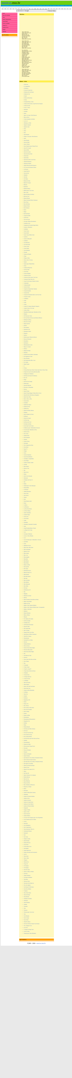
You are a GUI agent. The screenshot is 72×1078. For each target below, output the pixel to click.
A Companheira (27, 86)
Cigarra (25, 261)
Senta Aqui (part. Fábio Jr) (29, 829)
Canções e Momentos (28, 227)
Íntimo (25, 483)
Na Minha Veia (27, 622)
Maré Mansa (26, 560)
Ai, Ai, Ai (26, 121)
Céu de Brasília (27, 250)
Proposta (25, 751)
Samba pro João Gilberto (28, 804)
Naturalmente (26, 638)
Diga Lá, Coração (27, 346)
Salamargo (26, 794)
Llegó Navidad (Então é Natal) (30, 528)
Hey (24, 470)
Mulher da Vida (27, 603)
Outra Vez (26, 694)
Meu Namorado (27, 584)
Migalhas (25, 593)
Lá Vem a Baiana (27, 510)
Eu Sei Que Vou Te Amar (29, 425)
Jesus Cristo (26, 493)
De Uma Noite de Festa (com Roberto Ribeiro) (33, 317)
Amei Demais (26, 134)
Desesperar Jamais (27, 331)
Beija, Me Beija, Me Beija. (29, 194)
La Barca (25, 505)
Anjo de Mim (26, 149)
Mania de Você (27, 551)
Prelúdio (25, 740)
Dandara (25, 313)
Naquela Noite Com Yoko (29, 632)
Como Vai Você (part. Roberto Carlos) (31, 281)
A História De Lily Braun (29, 92)
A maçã (25, 95)
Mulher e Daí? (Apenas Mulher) (30, 605)
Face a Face (26, 433)
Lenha (25, 520)
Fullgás (25, 450)
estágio (4, 29)
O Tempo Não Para (27, 676)
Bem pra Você (26, 196)
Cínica (25, 265)
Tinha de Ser (26, 861)
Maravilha (26, 559)
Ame (25, 132)
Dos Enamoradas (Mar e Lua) (29, 360)
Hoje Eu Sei (26, 472)
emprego (4, 31)
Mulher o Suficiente (28, 609)
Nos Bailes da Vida (27, 655)
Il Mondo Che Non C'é (28, 479)
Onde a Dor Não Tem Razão (29, 686)
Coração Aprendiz (27, 290)
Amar (25, 130)
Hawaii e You (26, 468)
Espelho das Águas (27, 404)
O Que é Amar (26, 667)
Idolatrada (26, 477)
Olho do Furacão (27, 682)
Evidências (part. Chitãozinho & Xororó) (32, 427)
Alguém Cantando (27, 124)
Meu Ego (25, 578)
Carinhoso (26, 240)
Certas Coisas (26, 246)
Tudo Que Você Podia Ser (29, 883)
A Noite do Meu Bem (28, 97)
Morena (25, 597)
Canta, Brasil (26, 232)
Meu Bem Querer (27, 576)
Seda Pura (26, 823)
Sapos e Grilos (26, 811)
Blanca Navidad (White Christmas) (30, 200)
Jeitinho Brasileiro (27, 491)
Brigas (25, 211)
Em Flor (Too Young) (28, 381)
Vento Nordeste (27, 902)
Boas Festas (26, 202)
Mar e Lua (26, 555)
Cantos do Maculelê (28, 238)
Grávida (25, 464)
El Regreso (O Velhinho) (28, 373)
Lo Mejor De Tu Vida (28, 530)
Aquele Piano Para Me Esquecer (30, 165)
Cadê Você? (26, 217)
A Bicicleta (26, 84)
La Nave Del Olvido (28, 508)
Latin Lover (26, 516)
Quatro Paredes (27, 755)
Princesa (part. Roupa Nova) (29, 746)
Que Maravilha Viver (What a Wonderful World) (33, 761)
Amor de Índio (27, 142)
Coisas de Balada (27, 273)
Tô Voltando (26, 865)
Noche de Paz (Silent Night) (29, 647)
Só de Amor (26, 844)
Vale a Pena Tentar (27, 892)
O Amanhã (26, 665)
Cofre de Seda (26, 269)
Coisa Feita (26, 271)
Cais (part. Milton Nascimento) (30, 221)
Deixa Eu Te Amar (27, 321)
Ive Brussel (26, 489)
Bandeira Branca (27, 188)
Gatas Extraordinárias (28, 456)
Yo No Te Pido (27, 931)
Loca (25, 532)
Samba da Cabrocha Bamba (29, 796)
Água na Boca (26, 117)
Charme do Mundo (27, 254)
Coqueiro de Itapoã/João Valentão (30, 288)
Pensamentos (26, 717)
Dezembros (26, 341)
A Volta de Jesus (27, 105)
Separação (26, 833)
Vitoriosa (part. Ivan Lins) (29, 912)
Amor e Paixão (27, 144)
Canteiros (26, 236)
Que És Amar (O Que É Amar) (30, 759)
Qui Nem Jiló (26, 773)
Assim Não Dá (27, 171)
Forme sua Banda (6, 23)
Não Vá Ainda (26, 630)
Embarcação (26, 383)
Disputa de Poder (27, 350)
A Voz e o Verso (27, 107)
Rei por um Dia (27, 782)
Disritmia (25, 352)
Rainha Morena (27, 777)
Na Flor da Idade (27, 620)
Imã (24, 481)
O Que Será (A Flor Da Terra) (29, 670)
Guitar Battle (5, 21)
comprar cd (5, 25)
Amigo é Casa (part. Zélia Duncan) (30, 136)
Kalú (25, 499)
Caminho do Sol (27, 223)
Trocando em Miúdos (28, 877)
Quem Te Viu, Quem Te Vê (29, 769)
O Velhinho (26, 680)
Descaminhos (26, 327)
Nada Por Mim (27, 626)
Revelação (26, 790)
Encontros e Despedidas (28, 387)
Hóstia (25, 474)
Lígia (25, 526)
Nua (24, 663)
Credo (25, 302)
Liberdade (26, 522)
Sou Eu (25, 854)
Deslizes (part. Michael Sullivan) (30, 337)
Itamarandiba (26, 487)
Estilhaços (26, 416)
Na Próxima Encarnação (28, 624)
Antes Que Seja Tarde (28, 153)
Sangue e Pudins (27, 809)
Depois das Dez (27, 323)
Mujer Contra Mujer (28, 601)
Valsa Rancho (26, 896)
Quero (25, 771)
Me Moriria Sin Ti (27, 570)
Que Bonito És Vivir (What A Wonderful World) (33, 757)
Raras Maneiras (27, 780)
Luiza (25, 543)
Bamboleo (26, 186)
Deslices (25, 335)
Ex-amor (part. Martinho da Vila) (30, 429)
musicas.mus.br (41, 943)
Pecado (25, 713)
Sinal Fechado (26, 840)
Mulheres (25, 611)
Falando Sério (26, 435)
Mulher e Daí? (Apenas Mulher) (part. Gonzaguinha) (34, 607)
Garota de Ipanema (27, 454)
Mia (24, 591)
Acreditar (25, 111)
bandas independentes (7, 19)
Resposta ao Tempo (27, 786)
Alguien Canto (26, 126)
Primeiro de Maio (27, 744)
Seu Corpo (26, 836)
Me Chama (26, 568)
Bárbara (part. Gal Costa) (29, 190)
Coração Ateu (26, 292)
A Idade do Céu (27, 94)
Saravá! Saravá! (27, 813)
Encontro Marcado (27, 385)
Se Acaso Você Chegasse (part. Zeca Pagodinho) (33, 817)
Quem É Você (26, 767)
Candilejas (26, 229)
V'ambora (26, 890)
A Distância (26, 88)
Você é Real (26, 919)
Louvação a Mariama (28, 533)
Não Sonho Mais (27, 628)
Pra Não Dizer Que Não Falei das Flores (31, 738)
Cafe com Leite (27, 219)
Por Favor (26, 730)
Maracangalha (26, 557)
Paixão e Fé (26, 703)
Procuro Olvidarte (27, 750)
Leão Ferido (26, 518)
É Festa (25, 368)
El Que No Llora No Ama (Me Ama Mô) (32, 371)
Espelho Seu (26, 408)
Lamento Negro (27, 514)
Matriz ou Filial (27, 564)
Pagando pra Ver (27, 699)
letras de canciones (6, 15)
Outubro (25, 696)
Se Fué (25, 821)
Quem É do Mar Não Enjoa (29, 765)
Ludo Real (26, 541)
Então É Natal (26, 391)
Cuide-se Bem (26, 310)
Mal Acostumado (27, 549)
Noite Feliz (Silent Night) (29, 651)
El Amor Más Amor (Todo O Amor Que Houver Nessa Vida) (35, 369)
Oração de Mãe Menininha (29, 690)
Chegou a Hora (27, 258)
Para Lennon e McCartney (29, 707)
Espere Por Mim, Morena (29, 410)
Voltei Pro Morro (27, 921)
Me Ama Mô (26, 566)
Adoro (25, 113)
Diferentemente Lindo (28, 344)
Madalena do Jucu (27, 545)
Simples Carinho (27, 838)
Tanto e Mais (26, 858)
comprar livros (5, 27)
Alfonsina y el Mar (27, 122)
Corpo (25, 300)
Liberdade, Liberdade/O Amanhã (30, 524)
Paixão (25, 701)
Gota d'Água (26, 460)
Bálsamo (25, 184)
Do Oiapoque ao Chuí (28, 356)
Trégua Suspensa (27, 875)
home (4, 13)
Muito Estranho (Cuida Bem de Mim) (31, 599)
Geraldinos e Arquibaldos (29, 458)
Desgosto (25, 333)
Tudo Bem (26, 879)
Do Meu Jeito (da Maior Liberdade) (31, 354)
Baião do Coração (27, 182)
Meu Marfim (26, 582)
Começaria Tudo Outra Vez (29, 279)
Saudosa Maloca (27, 815)
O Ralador (26, 672)
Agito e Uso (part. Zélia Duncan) (30, 115)
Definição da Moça (27, 319)
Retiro (25, 788)
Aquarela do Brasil (27, 163)
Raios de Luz (26, 778)
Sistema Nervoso (27, 842)
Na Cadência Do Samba (28, 618)
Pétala (25, 724)
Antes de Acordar (27, 151)
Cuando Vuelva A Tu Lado (29, 308)
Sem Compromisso (27, 827)
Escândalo (26, 402)
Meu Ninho (26, 586)
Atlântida (25, 175)
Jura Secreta (26, 495)
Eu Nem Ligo (26, 420)
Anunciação (26, 155)
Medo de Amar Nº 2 (28, 572)
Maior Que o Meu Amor (28, 547)
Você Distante (26, 915)
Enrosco (25, 389)
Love (25, 537)
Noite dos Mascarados (28, 649)
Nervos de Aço (27, 645)
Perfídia (25, 723)
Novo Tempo (26, 661)
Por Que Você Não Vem (28, 732)
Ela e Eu (25, 377)
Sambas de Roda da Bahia (29, 806)
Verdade (25, 904)
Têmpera (25, 860)
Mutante (25, 616)
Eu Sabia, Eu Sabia (27, 423)
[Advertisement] (30, 22)
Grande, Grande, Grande (28, 462)
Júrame (25, 497)
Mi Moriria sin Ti (27, 589)
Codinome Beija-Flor (28, 267)
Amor (25, 138)
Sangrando (26, 807)
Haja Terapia (26, 466)
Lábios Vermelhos (27, 512)
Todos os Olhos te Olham (29, 871)
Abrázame (26, 109)
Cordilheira (26, 298)
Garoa (25, 452)
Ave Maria (26, 178)
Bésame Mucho (27, 198)
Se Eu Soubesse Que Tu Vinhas (30, 819)
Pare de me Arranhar (28, 709)
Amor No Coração (27, 148)
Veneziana (26, 900)
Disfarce (25, 348)
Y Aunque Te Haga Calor (29, 929)
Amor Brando (26, 140)
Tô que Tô (26, 863)
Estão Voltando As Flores (29, 414)
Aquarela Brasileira (27, 161)
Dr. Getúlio (26, 362)
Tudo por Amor (27, 881)
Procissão (26, 748)
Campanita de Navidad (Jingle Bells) (31, 225)
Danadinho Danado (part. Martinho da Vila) (32, 312)
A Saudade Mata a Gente (28, 101)
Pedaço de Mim (27, 715)
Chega (25, 256)
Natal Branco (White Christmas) (30, 634)
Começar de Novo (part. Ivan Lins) (30, 277)
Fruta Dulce (26, 447)
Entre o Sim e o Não (28, 398)
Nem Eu (25, 642)
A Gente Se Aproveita (28, 90)
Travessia (25, 873)
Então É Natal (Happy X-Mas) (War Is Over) (32, 393)
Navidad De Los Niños (28, 640)
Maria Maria (26, 562)
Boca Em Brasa (27, 204)
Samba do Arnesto (27, 800)
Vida (25, 908)
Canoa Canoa (26, 231)
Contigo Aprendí (27, 285)
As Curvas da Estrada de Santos (30, 167)
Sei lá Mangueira (27, 825)
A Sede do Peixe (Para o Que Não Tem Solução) (33, 103)
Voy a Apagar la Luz (28, 925)
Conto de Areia (27, 286)
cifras (4, 17)
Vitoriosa (25, 910)
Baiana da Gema (27, 180)
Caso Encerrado (27, 244)
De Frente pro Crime (28, 315)
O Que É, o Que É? (27, 669)
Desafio (25, 325)
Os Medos (26, 692)
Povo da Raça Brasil (28, 736)
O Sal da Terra (26, 674)
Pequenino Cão (27, 721)
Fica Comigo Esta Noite (28, 445)
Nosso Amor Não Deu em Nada (30, 659)
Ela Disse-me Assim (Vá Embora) (30, 375)
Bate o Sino (26, 192)
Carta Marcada (27, 242)
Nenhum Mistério (27, 643)
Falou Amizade (27, 437)
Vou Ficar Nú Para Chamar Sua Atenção (31, 923)
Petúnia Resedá (27, 726)
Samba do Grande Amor (28, 802)
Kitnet (25, 503)
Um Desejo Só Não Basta (29, 887)
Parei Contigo (26, 711)
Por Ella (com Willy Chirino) (29, 728)
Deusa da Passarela (27, 339)
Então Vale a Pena (27, 396)
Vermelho (26, 906)
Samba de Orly (27, 798)
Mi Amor (25, 587)
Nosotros (25, 657)
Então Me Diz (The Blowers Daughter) (31, 395)
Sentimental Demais (28, 831)
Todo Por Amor (27, 869)
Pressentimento (27, 742)
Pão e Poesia (26, 705)
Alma (25, 128)
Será (24, 834)
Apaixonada (26, 157)
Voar (25, 914)
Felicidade (26, 443)
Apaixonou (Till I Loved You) (29, 159)
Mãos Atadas (26, 553)
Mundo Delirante (27, 613)
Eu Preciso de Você (27, 422)
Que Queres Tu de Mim (28, 763)
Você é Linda (26, 917)
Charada (25, 252)
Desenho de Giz (27, 329)
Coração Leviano (27, 296)
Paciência (26, 697)
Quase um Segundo (27, 753)
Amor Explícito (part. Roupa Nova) (31, 146)
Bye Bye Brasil (27, 213)
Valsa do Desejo (27, 894)
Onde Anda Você (27, 688)
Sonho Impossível (27, 850)
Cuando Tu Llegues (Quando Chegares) (31, 306)
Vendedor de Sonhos (28, 898)
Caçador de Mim (27, 215)
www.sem (26, 927)
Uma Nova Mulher (27, 888)
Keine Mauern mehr (28, 501)
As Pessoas (26, 169)
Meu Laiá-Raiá (27, 580)
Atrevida (25, 177)
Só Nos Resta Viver (27, 846)
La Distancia (26, 506)
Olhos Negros (26, 684)
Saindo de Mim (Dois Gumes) (29, 792)
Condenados (26, 283)
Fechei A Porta (27, 441)
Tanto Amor (26, 856)
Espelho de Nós (27, 406)
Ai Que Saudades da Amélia (29, 119)
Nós (24, 653)
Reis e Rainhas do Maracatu (29, 784)
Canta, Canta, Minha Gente (29, 234)
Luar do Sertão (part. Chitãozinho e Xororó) (32, 539)
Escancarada (26, 400)
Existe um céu (26, 431)
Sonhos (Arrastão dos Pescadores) (30, 852)
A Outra (25, 99)
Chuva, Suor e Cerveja (28, 259)
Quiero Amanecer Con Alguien (30, 775)
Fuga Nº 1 (26, 449)
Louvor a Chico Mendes (28, 535)
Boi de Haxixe (26, 207)
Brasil (25, 209)
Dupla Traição (26, 364)
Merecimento (26, 574)
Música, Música (27, 614)
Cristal (25, 304)
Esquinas (25, 412)
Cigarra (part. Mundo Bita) (29, 263)
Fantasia (25, 439)
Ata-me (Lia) (26, 173)
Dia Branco (26, 342)
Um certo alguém (27, 885)
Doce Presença (27, 358)
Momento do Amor (27, 595)
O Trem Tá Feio (27, 678)
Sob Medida (26, 848)
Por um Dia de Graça (28, 734)
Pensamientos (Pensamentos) (29, 719)
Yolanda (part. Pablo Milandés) (30, 933)
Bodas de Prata (27, 205)
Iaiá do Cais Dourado (28, 476)
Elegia (25, 379)
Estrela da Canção (27, 418)
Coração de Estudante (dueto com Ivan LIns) (32, 294)
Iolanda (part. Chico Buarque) (29, 485)
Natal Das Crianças (27, 636)
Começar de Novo (27, 275)
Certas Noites (26, 248)
